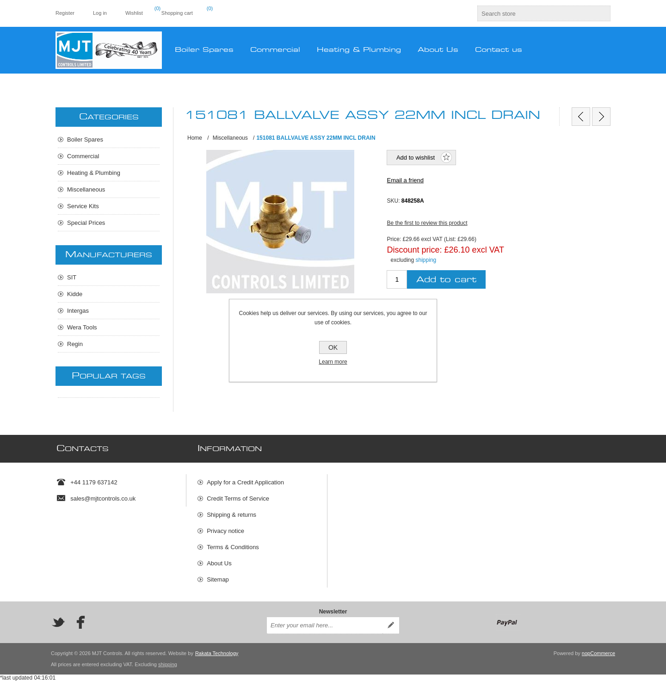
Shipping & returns (231, 514)
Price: (394, 239)
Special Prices (86, 222)
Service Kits (83, 206)
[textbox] (535, 13)
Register (65, 13)
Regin (75, 343)
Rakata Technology (216, 653)
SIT (71, 277)
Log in (100, 13)
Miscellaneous (86, 189)
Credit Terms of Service (238, 498)
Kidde (74, 294)
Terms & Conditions (233, 547)
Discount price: (414, 249)
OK (333, 347)
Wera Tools (82, 327)
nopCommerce (598, 653)
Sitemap (218, 579)
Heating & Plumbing (93, 172)
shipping (426, 260)
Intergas (78, 310)
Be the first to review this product (427, 223)
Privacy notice (225, 530)
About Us (219, 563)
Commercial (83, 156)
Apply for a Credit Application (245, 482)
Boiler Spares (85, 139)
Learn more (333, 362)
